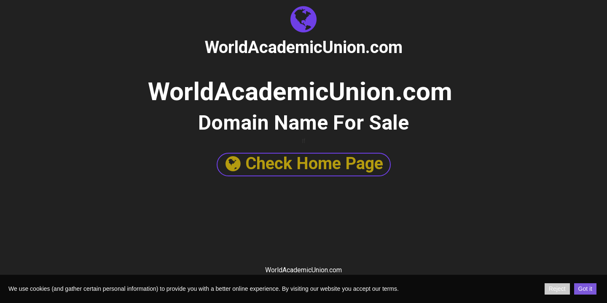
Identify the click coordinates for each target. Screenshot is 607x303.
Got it (585, 288)
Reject (557, 288)
